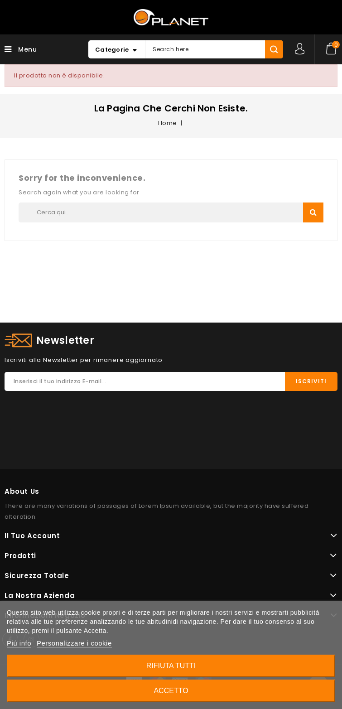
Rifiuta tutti (171, 666)
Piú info (19, 643)
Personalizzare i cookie (74, 643)
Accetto (171, 691)
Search (313, 212)
